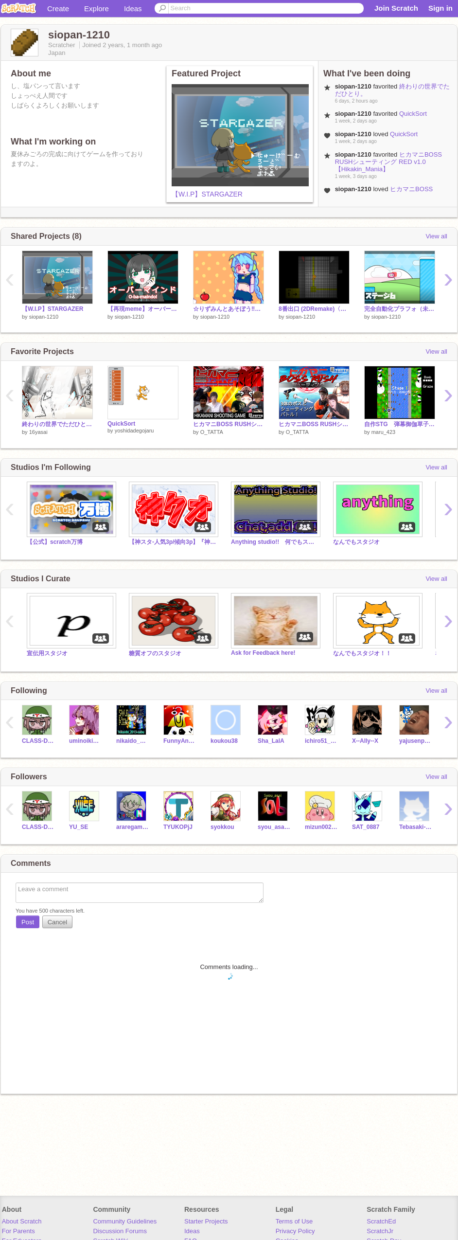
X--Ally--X (365, 740)
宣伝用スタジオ (47, 653)
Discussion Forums (120, 1231)
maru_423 (383, 432)
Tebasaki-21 (415, 827)
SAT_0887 (365, 827)
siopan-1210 (44, 317)
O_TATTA (211, 432)
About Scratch (22, 1221)
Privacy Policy (295, 1231)
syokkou (222, 827)
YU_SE (78, 827)
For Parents (18, 1231)
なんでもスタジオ (356, 542)
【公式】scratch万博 (55, 542)
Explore (96, 8)
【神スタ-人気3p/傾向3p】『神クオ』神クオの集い (172, 542)
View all (436, 236)
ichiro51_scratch (321, 740)
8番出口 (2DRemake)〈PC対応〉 (314, 309)
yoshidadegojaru (134, 430)
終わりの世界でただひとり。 (57, 424)
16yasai (38, 432)
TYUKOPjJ (178, 827)
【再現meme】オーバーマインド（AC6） (142, 309)
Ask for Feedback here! (263, 652)
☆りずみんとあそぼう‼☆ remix (228, 309)
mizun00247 (321, 827)
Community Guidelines (125, 1221)
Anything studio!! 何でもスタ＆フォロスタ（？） (274, 542)
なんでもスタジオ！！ (362, 653)
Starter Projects (206, 1221)
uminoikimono (85, 740)
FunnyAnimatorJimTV (179, 740)
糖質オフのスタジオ (155, 653)
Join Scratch (396, 8)
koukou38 (224, 740)
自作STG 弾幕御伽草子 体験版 (399, 424)
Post (27, 922)
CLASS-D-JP (38, 740)
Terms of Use (294, 1221)
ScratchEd (381, 1221)
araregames (132, 827)
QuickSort (413, 113)
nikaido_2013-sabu (132, 740)
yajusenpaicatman (415, 740)
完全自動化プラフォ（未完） (399, 309)
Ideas (133, 8)
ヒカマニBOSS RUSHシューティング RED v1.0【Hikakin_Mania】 (388, 162)
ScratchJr (380, 1231)
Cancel (57, 922)
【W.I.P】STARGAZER (207, 194)
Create (58, 8)
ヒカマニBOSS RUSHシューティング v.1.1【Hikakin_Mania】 (314, 424)
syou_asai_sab (274, 827)
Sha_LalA (271, 740)
